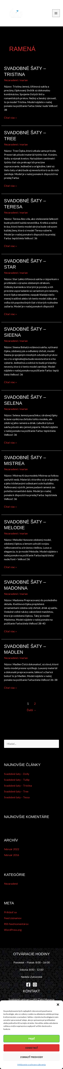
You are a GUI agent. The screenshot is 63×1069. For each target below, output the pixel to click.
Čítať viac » (10, 118)
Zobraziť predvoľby (31, 1057)
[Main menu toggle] (56, 13)
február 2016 (11, 855)
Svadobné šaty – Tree (16, 791)
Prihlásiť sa (10, 912)
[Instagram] (35, 984)
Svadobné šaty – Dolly (16, 773)
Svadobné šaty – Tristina (18, 785)
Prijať (31, 1038)
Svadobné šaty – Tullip (17, 779)
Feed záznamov (13, 918)
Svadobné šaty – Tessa (17, 797)
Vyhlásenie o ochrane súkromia (31, 1064)
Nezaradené (11, 80)
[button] (58, 1004)
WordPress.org (13, 929)
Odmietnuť (31, 1047)
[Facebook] (28, 984)
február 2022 (11, 849)
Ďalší (31, 710)
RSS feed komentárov (16, 923)
